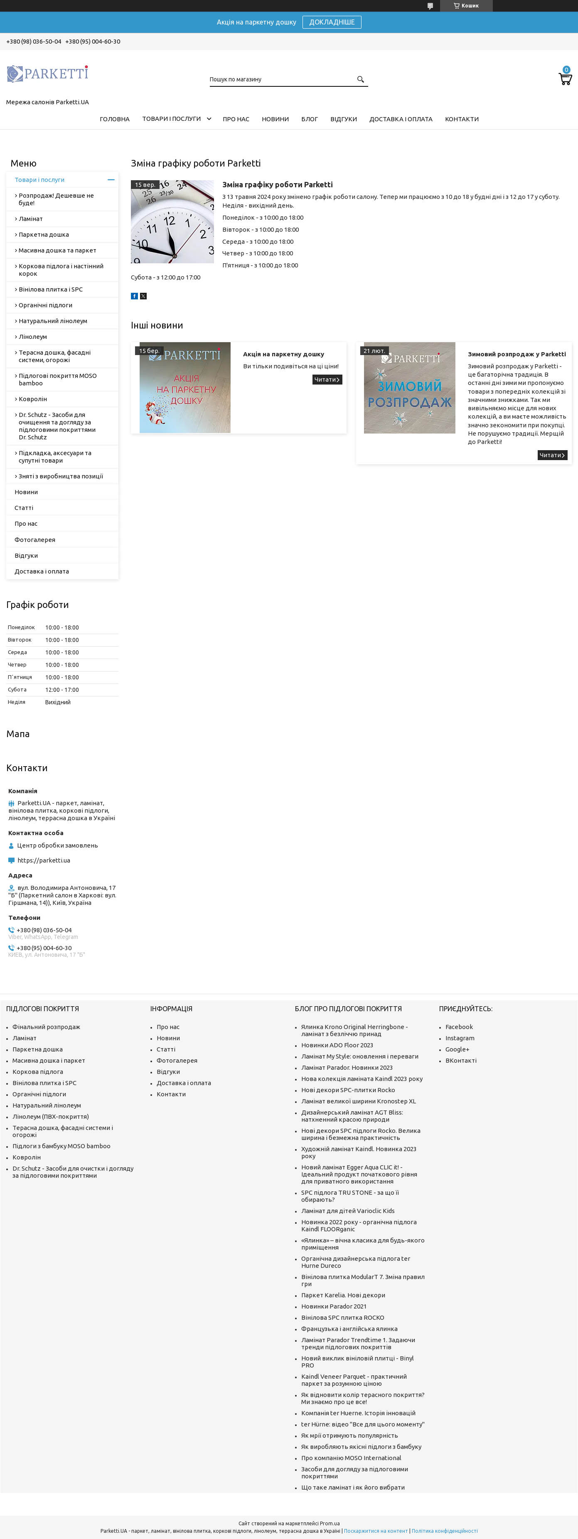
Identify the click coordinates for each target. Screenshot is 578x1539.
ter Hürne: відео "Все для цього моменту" (363, 1424)
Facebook (459, 1026)
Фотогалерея (35, 539)
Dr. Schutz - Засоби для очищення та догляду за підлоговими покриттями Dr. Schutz (57, 426)
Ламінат (31, 218)
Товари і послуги (171, 118)
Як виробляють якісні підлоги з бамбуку (361, 1446)
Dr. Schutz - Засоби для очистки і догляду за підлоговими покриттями (72, 1172)
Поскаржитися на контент (376, 1531)
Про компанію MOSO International (351, 1457)
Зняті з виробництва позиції (61, 476)
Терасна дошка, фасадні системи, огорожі (55, 356)
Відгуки (343, 119)
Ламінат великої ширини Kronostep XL (358, 1101)
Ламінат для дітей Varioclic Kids (348, 1210)
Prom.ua (330, 1523)
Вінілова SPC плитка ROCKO (342, 1317)
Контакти (462, 119)
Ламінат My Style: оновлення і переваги (359, 1056)
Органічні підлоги (45, 305)
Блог (309, 119)
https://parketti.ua (43, 860)
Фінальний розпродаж (46, 1026)
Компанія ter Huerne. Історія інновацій (358, 1412)
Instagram (460, 1038)
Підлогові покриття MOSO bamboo (58, 379)
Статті (24, 507)
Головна (115, 119)
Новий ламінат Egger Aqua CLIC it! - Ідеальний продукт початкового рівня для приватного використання (359, 1174)
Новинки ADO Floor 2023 (337, 1045)
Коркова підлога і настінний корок (61, 269)
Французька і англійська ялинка (349, 1328)
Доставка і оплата (401, 119)
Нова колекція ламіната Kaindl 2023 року (362, 1078)
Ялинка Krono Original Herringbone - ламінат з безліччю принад (354, 1030)
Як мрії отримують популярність (349, 1435)
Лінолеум (33, 336)
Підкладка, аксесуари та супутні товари (55, 456)
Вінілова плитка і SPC (51, 289)
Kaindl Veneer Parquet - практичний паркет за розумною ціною (354, 1380)
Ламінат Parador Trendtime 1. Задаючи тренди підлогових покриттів (358, 1343)
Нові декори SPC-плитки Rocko (348, 1089)
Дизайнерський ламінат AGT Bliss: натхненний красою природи (352, 1116)
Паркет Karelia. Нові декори (343, 1295)
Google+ (457, 1049)
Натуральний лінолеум (53, 320)
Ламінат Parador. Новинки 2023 (347, 1067)
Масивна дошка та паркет (57, 250)
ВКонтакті (461, 1060)
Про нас (236, 119)
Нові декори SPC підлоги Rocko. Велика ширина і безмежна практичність (361, 1134)
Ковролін (33, 398)
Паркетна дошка (44, 234)
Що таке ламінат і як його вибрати (353, 1487)
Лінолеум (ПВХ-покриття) (50, 1116)
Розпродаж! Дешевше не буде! (56, 199)
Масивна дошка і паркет (48, 1060)
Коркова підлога (37, 1071)
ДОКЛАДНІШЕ (332, 22)
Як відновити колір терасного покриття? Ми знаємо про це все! (363, 1398)
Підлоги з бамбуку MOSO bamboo (61, 1145)
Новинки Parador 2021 (334, 1306)
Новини (275, 119)
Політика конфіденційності (445, 1531)
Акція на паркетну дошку (283, 354)
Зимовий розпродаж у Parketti (517, 354)
